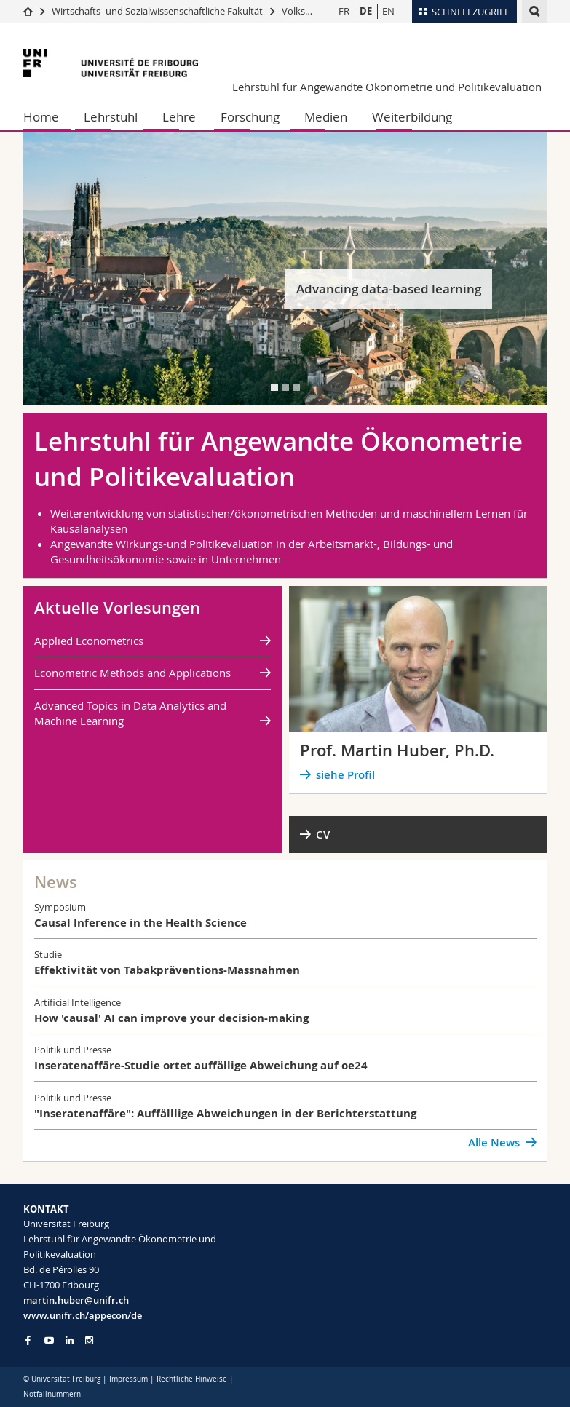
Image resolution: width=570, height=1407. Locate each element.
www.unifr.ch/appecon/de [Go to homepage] (82, 1315)
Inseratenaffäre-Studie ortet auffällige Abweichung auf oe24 (201, 1065)
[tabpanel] (285, 268)
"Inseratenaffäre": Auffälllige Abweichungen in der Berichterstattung (225, 1113)
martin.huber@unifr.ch (76, 1300)
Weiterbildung (412, 116)
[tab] (274, 387)
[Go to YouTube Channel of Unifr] (49, 1340)
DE (366, 10)
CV (323, 834)
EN (388, 10)
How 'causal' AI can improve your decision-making (171, 1018)
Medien (325, 116)
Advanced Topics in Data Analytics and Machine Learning (130, 713)
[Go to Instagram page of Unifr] (89, 1340)
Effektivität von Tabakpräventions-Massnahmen (167, 970)
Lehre (179, 116)
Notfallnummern (52, 1394)
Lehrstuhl (111, 116)
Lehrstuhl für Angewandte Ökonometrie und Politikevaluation (387, 86)
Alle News (494, 1142)
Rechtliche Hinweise (192, 1379)
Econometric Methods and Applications (132, 672)
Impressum (128, 1379)
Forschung (250, 116)
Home (41, 116)
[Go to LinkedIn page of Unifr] (70, 1340)
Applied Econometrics (88, 640)
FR (344, 10)
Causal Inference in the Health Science (140, 922)
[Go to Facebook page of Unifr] (28, 1340)
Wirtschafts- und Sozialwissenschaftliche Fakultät (158, 10)
